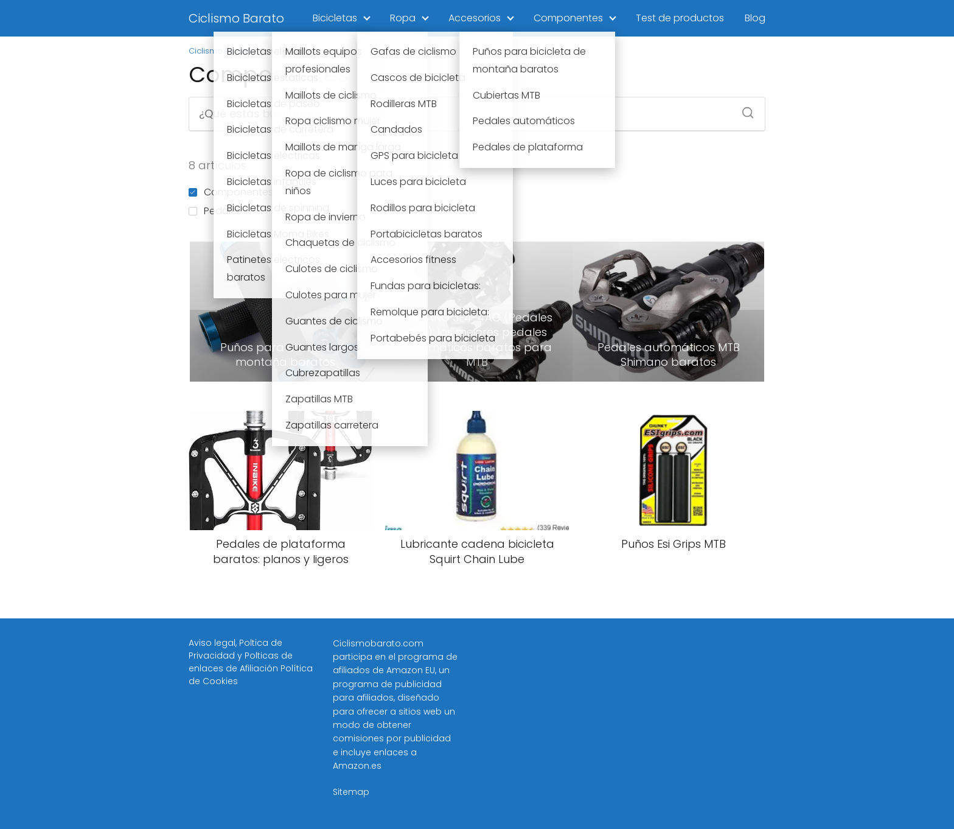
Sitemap (351, 792)
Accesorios (474, 18)
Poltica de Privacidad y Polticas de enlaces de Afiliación (241, 655)
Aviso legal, (214, 643)
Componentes (568, 18)
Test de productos (680, 18)
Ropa (403, 18)
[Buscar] (743, 109)
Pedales (215, 211)
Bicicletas (335, 18)
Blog (755, 18)
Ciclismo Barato (236, 18)
